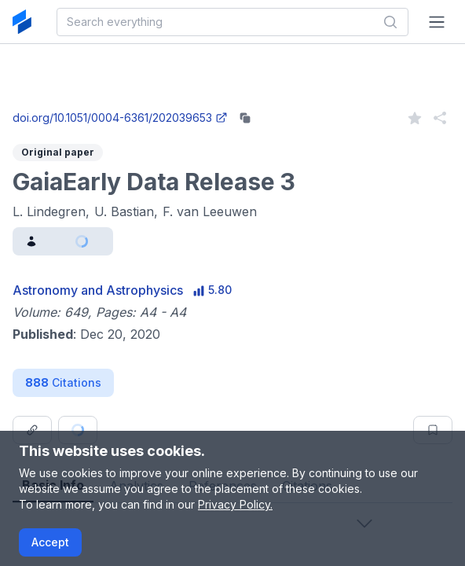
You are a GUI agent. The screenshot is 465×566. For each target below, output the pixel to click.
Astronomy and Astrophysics (98, 290)
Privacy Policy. (235, 504)
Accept (50, 542)
